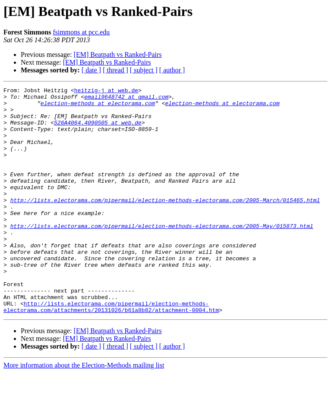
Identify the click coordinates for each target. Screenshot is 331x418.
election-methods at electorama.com (98, 107)
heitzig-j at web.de (106, 91)
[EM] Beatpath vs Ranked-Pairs (118, 54)
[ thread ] (115, 70)
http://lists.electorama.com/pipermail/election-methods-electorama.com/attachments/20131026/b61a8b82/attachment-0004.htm (111, 351)
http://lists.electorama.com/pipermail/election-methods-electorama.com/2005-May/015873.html (161, 254)
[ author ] (172, 70)
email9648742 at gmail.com (126, 99)
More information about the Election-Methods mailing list (83, 410)
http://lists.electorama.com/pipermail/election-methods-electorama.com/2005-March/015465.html (165, 223)
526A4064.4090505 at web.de (98, 130)
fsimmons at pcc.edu (81, 32)
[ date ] (91, 70)
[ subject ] (144, 70)
